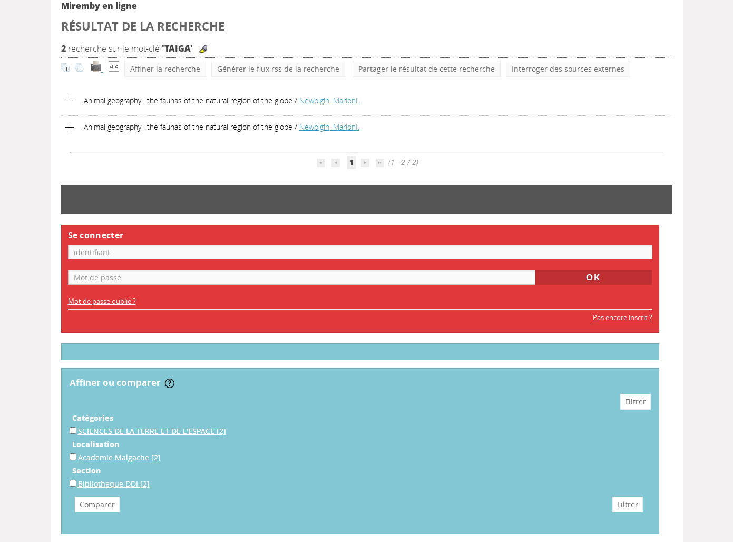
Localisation (95, 444)
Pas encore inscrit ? (622, 317)
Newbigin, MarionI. (329, 100)
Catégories (92, 418)
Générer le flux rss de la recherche (278, 69)
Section (86, 471)
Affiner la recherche (165, 69)
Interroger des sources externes (568, 69)
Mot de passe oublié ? (102, 301)
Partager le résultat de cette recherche (426, 69)
